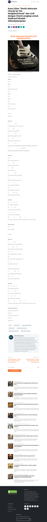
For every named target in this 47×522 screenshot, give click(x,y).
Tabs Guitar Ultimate (21, 328)
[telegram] (25, 506)
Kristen (15, 454)
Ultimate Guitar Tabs (13, 331)
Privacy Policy (10, 507)
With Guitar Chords (25, 331)
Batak (15, 402)
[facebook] (32, 1)
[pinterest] (30, 506)
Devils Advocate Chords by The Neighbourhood (23, 37)
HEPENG (22, 463)
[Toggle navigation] (38, 2)
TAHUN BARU (19, 454)
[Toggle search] (36, 2)
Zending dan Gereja (25, 424)
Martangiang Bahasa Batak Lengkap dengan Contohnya (26, 436)
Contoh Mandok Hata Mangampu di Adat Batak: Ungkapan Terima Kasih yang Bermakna (24, 476)
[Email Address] (22, 519)
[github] (28, 509)
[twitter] (38, 506)
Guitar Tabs (16, 325)
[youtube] (33, 506)
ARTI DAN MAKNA (17, 463)
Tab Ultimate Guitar (26, 325)
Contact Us (10, 511)
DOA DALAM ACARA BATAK (20, 434)
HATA (15, 381)
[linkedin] (28, 506)
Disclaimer (10, 505)
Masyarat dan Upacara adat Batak (22, 474)
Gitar (10, 325)
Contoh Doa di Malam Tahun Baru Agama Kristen (24, 455)
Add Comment (14, 370)
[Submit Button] (29, 519)
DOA (15, 434)
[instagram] (34, 1)
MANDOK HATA (18, 381)
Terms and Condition (12, 509)
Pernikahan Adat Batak (20, 443)
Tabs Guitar (11, 328)
